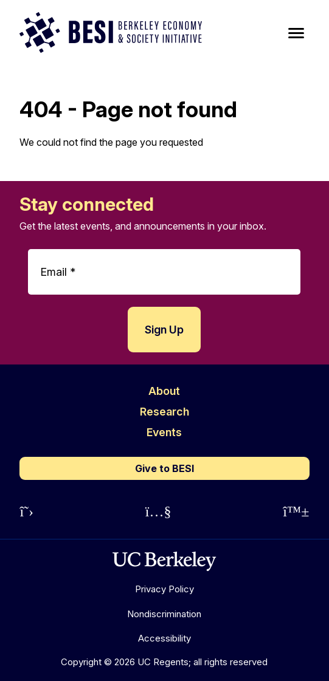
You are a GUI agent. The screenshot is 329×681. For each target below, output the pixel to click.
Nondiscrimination (164, 614)
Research (164, 411)
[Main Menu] (296, 33)
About (164, 391)
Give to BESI (164, 468)
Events (164, 432)
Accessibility (164, 638)
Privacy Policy (164, 589)
